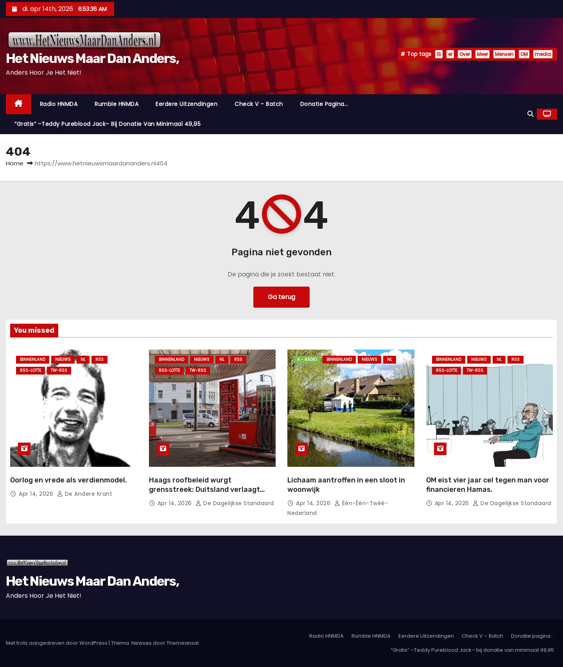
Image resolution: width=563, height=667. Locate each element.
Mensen (504, 54)
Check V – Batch (259, 104)
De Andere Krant (85, 494)
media (543, 54)
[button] (530, 113)
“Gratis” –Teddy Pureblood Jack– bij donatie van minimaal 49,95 (107, 124)
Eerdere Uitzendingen (186, 104)
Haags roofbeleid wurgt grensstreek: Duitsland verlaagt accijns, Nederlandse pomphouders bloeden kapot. (209, 494)
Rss (99, 359)
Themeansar (183, 643)
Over (464, 54)
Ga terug (281, 296)
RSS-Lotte (30, 370)
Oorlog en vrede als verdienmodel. (68, 480)
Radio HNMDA (59, 104)
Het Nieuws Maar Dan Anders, (92, 58)
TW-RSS (59, 370)
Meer (482, 54)
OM (524, 54)
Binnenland (32, 359)
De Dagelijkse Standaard (234, 503)
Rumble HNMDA (116, 104)
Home (14, 163)
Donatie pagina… (324, 104)
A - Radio (307, 359)
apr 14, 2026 (37, 494)
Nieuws (63, 359)
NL (83, 359)
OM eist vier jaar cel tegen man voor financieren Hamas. (487, 485)
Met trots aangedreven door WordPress (57, 643)
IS (439, 54)
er (450, 54)
